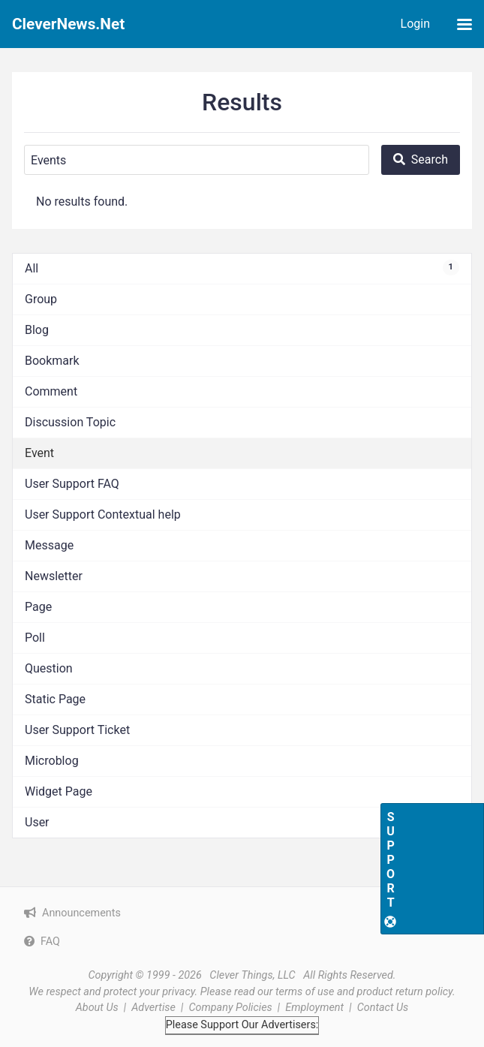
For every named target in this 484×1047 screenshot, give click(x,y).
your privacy (167, 991)
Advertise (153, 1007)
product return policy (404, 991)
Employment (314, 1007)
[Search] (196, 160)
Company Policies (230, 1007)
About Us (97, 1007)
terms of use (304, 991)
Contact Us (383, 1007)
